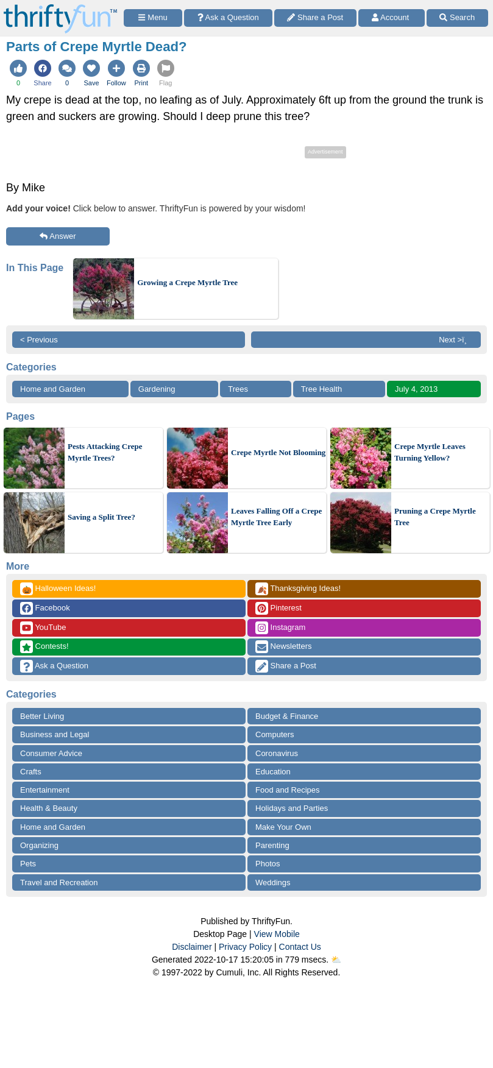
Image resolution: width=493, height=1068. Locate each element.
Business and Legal (54, 734)
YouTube (43, 627)
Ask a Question (54, 666)
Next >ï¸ (456, 339)
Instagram (280, 627)
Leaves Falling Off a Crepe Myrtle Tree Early (276, 517)
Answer (58, 236)
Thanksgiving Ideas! (298, 588)
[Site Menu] (153, 18)
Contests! (44, 646)
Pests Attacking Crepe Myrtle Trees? (105, 452)
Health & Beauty (48, 808)
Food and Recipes (287, 789)
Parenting (272, 845)
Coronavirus (276, 753)
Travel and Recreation (59, 882)
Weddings (273, 882)
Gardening (157, 389)
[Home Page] (60, 7)
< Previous (39, 339)
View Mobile (277, 934)
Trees (238, 389)
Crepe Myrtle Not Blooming (278, 452)
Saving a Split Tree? (101, 517)
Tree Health (321, 389)
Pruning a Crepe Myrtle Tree (435, 517)
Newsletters (283, 646)
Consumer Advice (51, 753)
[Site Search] (457, 18)
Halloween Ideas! (58, 588)
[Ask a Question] (228, 18)
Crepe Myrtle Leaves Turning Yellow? (430, 452)
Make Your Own (283, 827)
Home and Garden (52, 389)
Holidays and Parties (291, 808)
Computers (274, 734)
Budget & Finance (286, 716)
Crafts (30, 771)
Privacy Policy (245, 947)
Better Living (42, 716)
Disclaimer (191, 947)
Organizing (39, 845)
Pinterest (278, 608)
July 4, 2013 (416, 389)
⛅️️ (336, 959)
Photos (267, 863)
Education (273, 771)
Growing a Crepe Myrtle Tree (187, 282)
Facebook (45, 608)
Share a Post (285, 666)
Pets (28, 863)
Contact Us (300, 947)
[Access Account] (391, 18)
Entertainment (44, 789)
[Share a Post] (315, 18)
